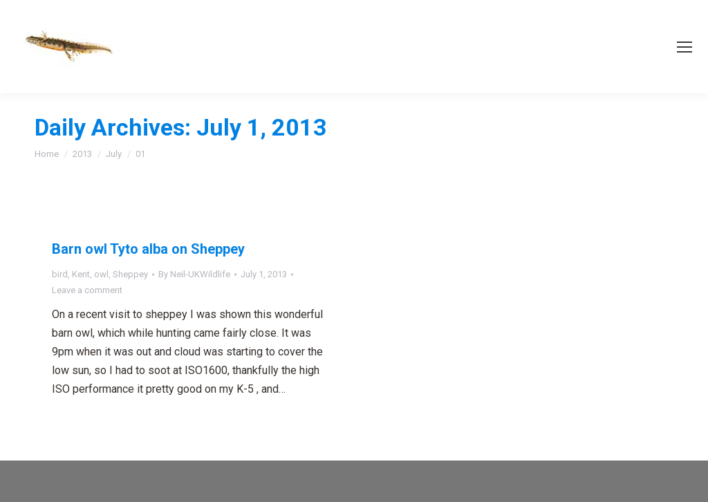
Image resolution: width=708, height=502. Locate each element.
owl (101, 274)
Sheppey (130, 274)
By (194, 274)
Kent (81, 274)
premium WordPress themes (179, 481)
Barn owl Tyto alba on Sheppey (148, 249)
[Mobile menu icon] (684, 47)
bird (60, 274)
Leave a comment (87, 290)
